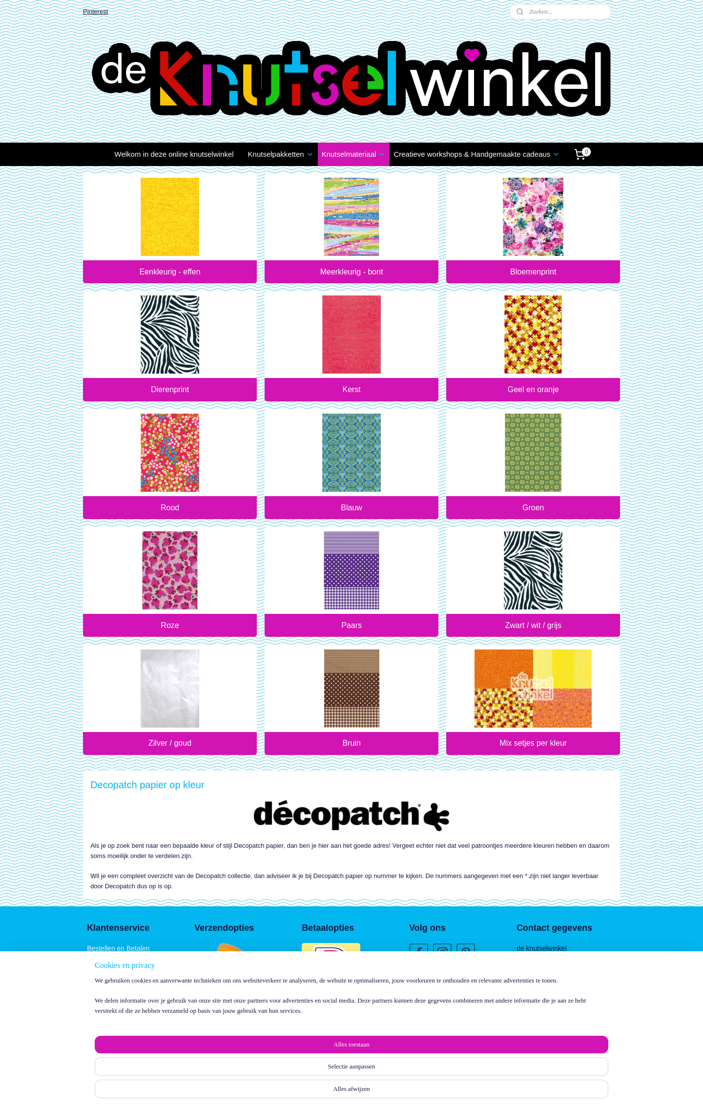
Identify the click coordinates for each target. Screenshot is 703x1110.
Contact (98, 992)
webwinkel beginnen (374, 1092)
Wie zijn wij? (428, 979)
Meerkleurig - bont (351, 272)
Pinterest (95, 11)
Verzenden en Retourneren (128, 959)
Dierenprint (170, 389)
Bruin (351, 743)
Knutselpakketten (281, 154)
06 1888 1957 (545, 1036)
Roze (170, 625)
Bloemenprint (533, 272)
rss (342, 1092)
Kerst (351, 389)
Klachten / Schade (115, 970)
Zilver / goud (169, 743)
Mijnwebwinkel (450, 1092)
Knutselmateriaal (354, 154)
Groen (533, 507)
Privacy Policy (108, 981)
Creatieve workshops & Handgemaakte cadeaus (476, 154)
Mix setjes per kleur (533, 743)
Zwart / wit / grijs (533, 625)
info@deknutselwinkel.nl (563, 1025)
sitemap (324, 1092)
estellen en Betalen (120, 948)
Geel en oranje (533, 389)
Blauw (351, 507)
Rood (170, 507)
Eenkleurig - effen (169, 272)
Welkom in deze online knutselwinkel (174, 154)
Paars (351, 625)
